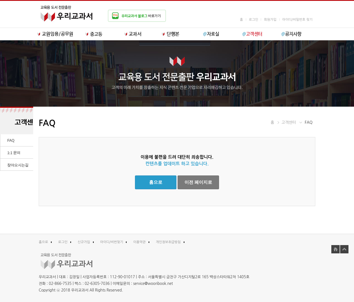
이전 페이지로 (198, 182)
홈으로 (155, 182)
